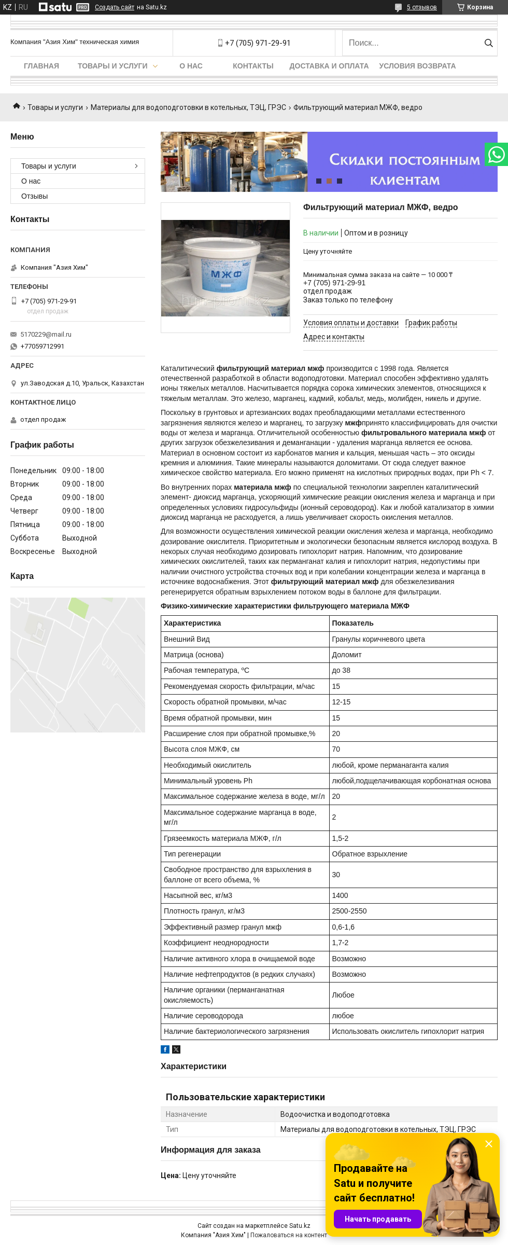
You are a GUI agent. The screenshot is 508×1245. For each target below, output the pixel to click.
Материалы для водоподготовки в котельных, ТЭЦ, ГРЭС (188, 107)
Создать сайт (114, 7)
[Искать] (488, 43)
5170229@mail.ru (46, 334)
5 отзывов (422, 7)
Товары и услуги (113, 66)
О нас (191, 66)
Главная (41, 66)
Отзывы (34, 196)
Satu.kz (300, 1225)
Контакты (253, 66)
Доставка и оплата (329, 66)
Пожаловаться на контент (288, 1235)
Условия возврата (417, 66)
